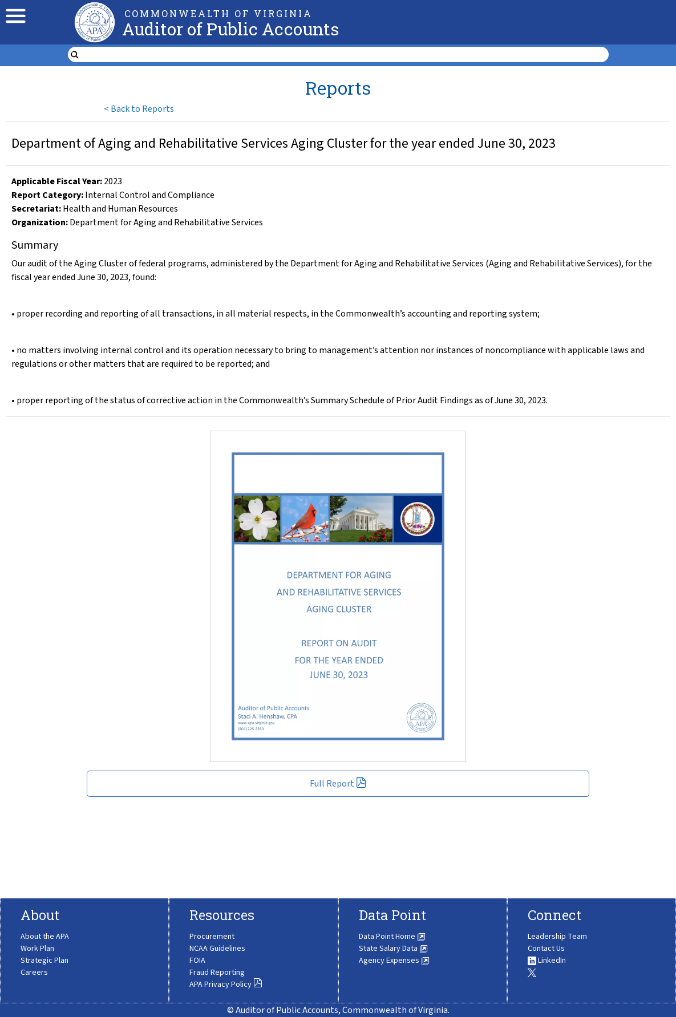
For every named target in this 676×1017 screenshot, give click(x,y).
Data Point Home (392, 936)
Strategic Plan (44, 960)
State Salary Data (393, 948)
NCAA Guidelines (217, 948)
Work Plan (37, 948)
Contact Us (546, 948)
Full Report (338, 784)
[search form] (345, 55)
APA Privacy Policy (225, 984)
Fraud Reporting (217, 972)
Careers (34, 972)
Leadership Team (557, 936)
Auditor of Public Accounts (230, 29)
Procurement (211, 936)
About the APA (45, 936)
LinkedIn (547, 960)
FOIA (197, 960)
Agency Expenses (394, 960)
